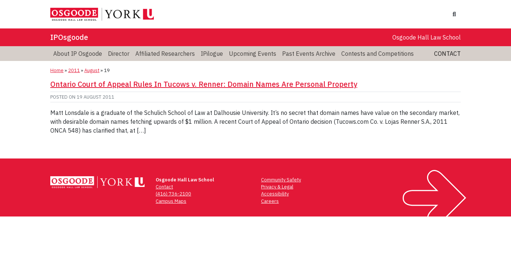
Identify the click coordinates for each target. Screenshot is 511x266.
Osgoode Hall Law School (426, 37)
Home (57, 70)
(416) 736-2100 (173, 194)
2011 (74, 70)
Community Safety (281, 180)
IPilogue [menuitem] (212, 53)
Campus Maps (171, 201)
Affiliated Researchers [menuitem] (165, 53)
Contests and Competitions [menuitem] (377, 53)
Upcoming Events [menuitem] (252, 53)
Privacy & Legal (277, 187)
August (91, 70)
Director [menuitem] (118, 53)
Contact (447, 53)
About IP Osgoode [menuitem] (77, 53)
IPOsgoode (69, 37)
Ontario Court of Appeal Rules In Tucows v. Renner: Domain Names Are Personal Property (203, 84)
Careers (270, 201)
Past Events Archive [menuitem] (308, 53)
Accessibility (275, 194)
